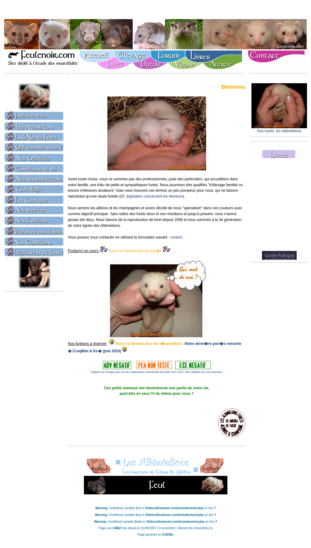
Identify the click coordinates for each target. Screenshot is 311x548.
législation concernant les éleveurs (154, 196)
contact (176, 237)
